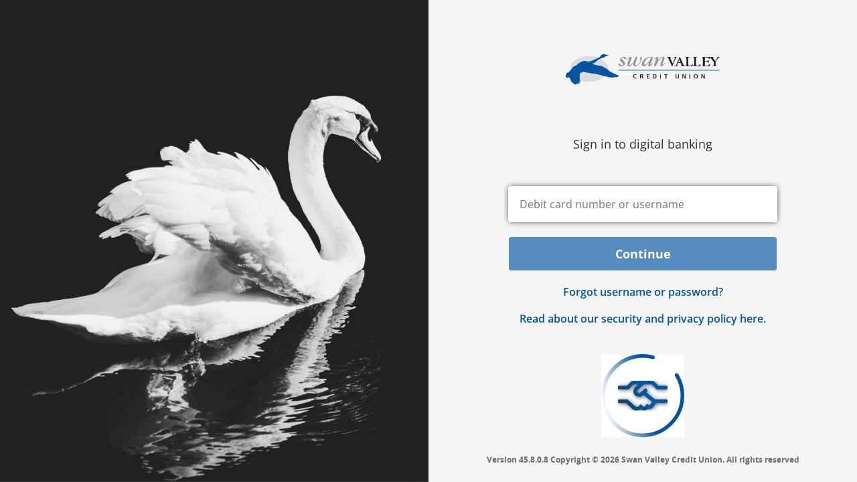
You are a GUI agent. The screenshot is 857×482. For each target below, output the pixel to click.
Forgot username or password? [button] (643, 292)
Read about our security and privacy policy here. (643, 318)
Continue (643, 254)
